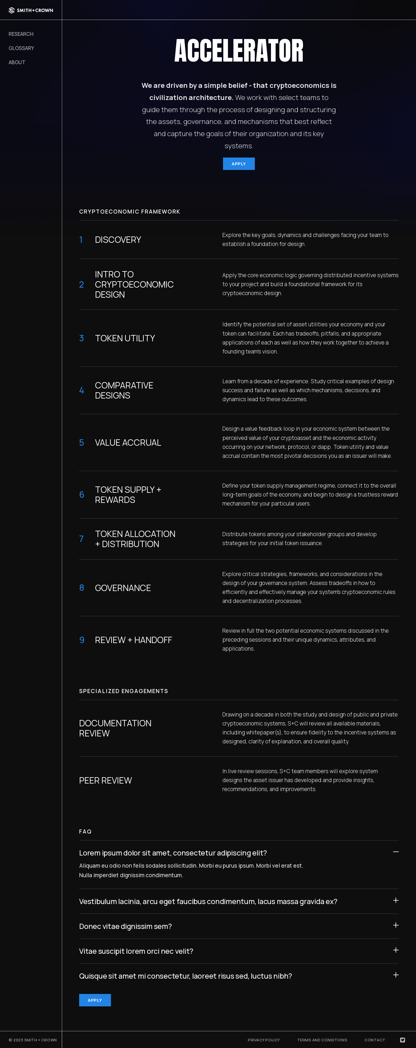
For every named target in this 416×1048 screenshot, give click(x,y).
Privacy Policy (264, 1040)
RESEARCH (21, 34)
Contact (375, 1040)
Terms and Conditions (322, 1040)
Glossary (21, 48)
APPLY (239, 164)
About (17, 62)
